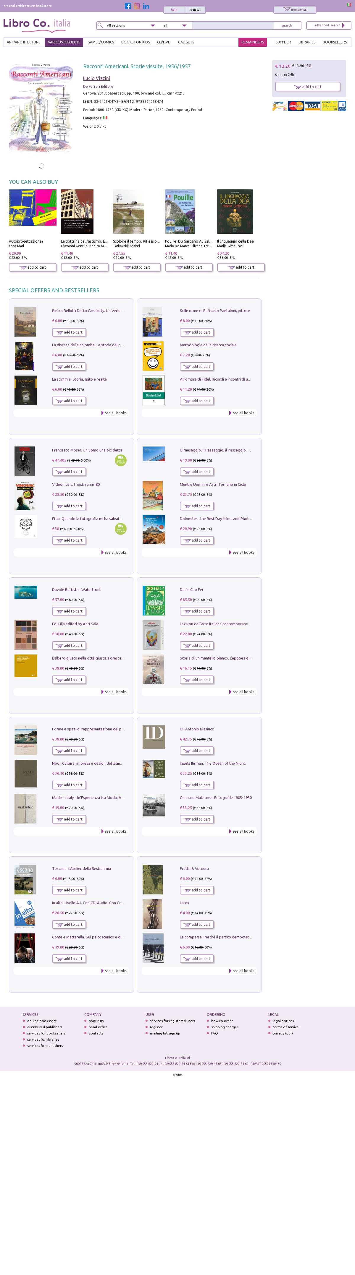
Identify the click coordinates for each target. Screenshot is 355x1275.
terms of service (286, 1027)
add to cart (32, 267)
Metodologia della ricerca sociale (208, 345)
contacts (96, 1033)
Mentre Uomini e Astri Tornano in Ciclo (213, 484)
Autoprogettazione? (26, 241)
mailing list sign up (165, 1033)
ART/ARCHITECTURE (24, 42)
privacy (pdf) (283, 1033)
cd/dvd (164, 42)
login (174, 9)
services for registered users (172, 1021)
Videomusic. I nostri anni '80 (76, 484)
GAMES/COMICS (101, 42)
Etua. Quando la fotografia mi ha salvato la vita (92, 519)
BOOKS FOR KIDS (135, 42)
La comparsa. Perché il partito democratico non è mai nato (230, 937)
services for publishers (45, 1045)
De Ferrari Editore (98, 86)
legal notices (283, 1021)
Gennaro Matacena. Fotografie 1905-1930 (216, 797)
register (195, 9)
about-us (96, 1021)
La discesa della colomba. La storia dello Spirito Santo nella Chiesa (109, 345)
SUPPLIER (283, 42)
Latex (184, 903)
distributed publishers (44, 1027)
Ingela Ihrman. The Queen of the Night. (213, 763)
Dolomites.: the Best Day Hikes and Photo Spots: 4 (223, 519)
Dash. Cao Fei (191, 589)
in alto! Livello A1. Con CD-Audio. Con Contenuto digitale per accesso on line (117, 903)
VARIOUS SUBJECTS (64, 42)
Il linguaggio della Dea (235, 241)
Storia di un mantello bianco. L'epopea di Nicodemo (224, 658)
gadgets (186, 42)
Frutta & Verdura (194, 868)
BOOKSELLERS (335, 42)
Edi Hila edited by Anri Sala (75, 624)
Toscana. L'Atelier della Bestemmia (81, 868)
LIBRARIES (306, 42)
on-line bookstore (42, 1021)
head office (98, 1027)
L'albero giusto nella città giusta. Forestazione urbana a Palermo (107, 658)
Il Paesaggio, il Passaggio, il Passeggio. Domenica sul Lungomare (235, 450)
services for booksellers (46, 1033)
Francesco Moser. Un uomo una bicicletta (87, 450)
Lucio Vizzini (96, 78)
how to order (222, 1021)
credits (178, 1074)
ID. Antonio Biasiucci (197, 729)
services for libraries (43, 1039)
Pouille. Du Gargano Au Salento (191, 241)
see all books (115, 413)
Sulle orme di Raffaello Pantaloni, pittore (215, 310)
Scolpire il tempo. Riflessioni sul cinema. (146, 241)
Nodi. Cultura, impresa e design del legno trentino (94, 763)
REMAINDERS (252, 42)
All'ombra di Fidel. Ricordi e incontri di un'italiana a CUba (228, 379)
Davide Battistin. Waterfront (76, 589)
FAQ (214, 1033)
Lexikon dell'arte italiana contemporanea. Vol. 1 (220, 624)
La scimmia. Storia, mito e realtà (79, 379)
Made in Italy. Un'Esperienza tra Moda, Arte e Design (97, 797)
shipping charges (224, 1027)
